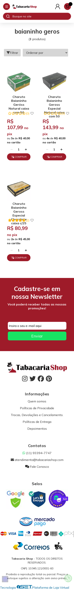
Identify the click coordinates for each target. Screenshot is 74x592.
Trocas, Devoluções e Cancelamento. (37, 415)
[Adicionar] (26, 149)
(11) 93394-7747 (37, 453)
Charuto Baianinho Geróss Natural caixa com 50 (19, 101)
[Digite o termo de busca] (41, 16)
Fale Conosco (37, 467)
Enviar (37, 336)
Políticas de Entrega (37, 422)
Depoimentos (37, 428)
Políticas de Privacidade (37, 408)
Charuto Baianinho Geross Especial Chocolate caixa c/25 (19, 208)
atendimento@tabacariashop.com (37, 460)
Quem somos (37, 401)
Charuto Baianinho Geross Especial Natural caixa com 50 (54, 101)
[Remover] (11, 149)
